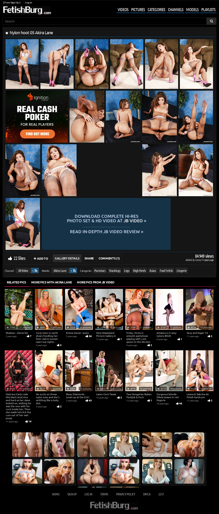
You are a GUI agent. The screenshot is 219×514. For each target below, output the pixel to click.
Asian (152, 270)
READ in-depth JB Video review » (127, 231)
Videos (123, 9)
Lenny (198, 260)
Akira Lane (60, 270)
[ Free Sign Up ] (11, 2)
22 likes (19, 258)
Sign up (71, 494)
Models (192, 9)
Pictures (138, 9)
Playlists (208, 9)
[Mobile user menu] (163, 9)
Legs (126, 270)
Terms (104, 494)
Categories (156, 9)
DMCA (146, 494)
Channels (175, 9)
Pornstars (99, 270)
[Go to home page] (27, 10)
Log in (28, 2)
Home (55, 494)
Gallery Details (67, 258)
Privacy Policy (125, 494)
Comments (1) (109, 258)
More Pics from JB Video (95, 282)
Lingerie (181, 270)
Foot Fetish (166, 270)
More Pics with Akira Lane (51, 282)
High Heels (139, 270)
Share (89, 258)
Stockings (114, 270)
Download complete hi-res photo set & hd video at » (127, 218)
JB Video (23, 270)
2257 (161, 494)
